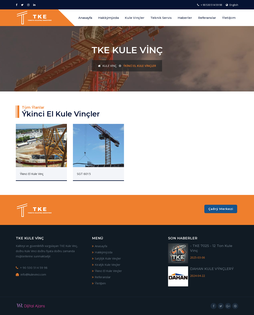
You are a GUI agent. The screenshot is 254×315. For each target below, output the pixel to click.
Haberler (185, 18)
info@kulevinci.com (31, 274)
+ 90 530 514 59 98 (209, 5)
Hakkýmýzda (108, 18)
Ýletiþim (229, 18)
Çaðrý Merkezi (220, 209)
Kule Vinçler (134, 18)
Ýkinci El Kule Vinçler (107, 271)
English (232, 5)
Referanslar (207, 18)
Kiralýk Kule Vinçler (106, 265)
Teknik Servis (161, 18)
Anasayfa (85, 18)
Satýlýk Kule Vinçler (106, 258)
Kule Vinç (107, 66)
